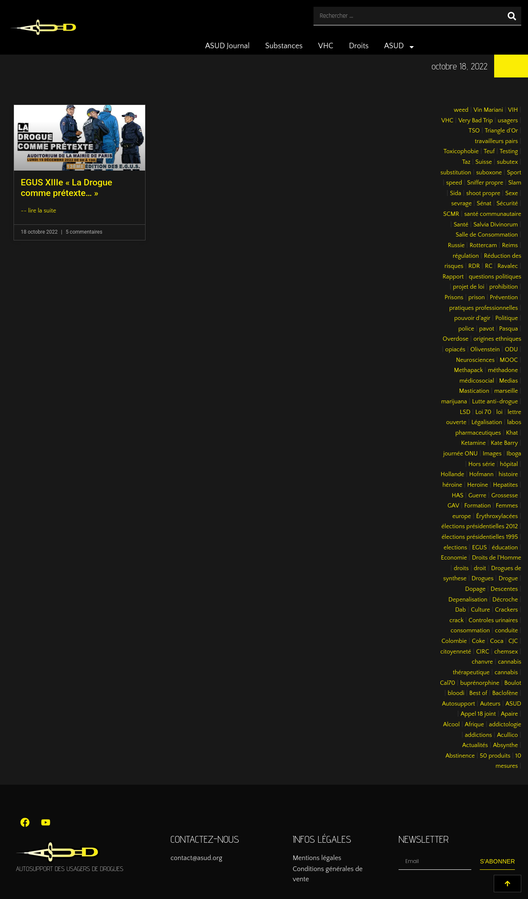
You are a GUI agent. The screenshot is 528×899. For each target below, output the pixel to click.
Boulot (512, 683)
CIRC (482, 651)
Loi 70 (484, 412)
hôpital (509, 464)
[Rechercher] (512, 16)
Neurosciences (475, 360)
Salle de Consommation (487, 235)
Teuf (489, 151)
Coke (478, 641)
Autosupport (458, 703)
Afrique (474, 724)
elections (455, 547)
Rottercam (483, 245)
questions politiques (495, 276)
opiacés (455, 349)
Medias (508, 381)
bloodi (456, 693)
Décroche (505, 599)
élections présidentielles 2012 (479, 526)
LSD (465, 412)
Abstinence (460, 756)
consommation (470, 630)
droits (461, 568)
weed (461, 110)
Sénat (484, 203)
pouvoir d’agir (472, 318)
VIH (513, 110)
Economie (454, 557)
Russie (456, 245)
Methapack (468, 370)
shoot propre (483, 193)
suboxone (489, 172)
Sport (514, 172)
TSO (473, 130)
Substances (283, 46)
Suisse (484, 162)
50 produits (495, 756)
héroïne (452, 485)
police (466, 328)
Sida (455, 193)
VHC (325, 46)
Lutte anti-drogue (495, 401)
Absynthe (505, 745)
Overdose (455, 339)
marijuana (454, 401)
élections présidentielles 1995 (480, 537)
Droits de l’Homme (496, 557)
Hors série (481, 464)
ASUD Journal (227, 46)
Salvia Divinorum (495, 224)
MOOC (509, 360)
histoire (508, 474)
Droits (359, 46)
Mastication (474, 391)
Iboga (513, 453)
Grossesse (504, 495)
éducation (505, 547)
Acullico (507, 735)
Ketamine (473, 443)
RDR (474, 266)
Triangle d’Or (501, 130)
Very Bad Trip (475, 120)
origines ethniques (497, 339)
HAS (457, 495)
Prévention (504, 297)
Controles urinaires (493, 620)
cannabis (506, 672)
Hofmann (481, 474)
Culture (480, 610)
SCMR (451, 214)
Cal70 (447, 683)
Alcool (451, 724)
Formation (477, 505)
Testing (509, 151)
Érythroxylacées (497, 516)
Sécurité (507, 203)
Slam (514, 182)
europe (461, 516)
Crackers (506, 610)
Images (492, 453)
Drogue (508, 578)
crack (456, 620)
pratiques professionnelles (483, 308)
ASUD (399, 47)
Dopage (475, 589)
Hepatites (505, 485)
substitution (455, 172)
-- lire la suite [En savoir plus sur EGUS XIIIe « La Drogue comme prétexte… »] (38, 210)
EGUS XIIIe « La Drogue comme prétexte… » (66, 187)
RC (488, 266)
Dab (460, 610)
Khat (512, 433)
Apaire (509, 714)
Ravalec (508, 266)
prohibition (503, 287)
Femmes (507, 505)
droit (480, 568)
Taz (466, 162)
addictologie (505, 724)
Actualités (475, 745)
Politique (506, 318)
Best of (478, 693)
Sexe (511, 193)
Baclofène (505, 693)
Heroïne (477, 485)
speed (454, 182)
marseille (506, 391)
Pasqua (508, 328)
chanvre (482, 662)
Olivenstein (485, 349)
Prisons (454, 297)
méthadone (503, 370)
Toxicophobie (460, 151)
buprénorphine (480, 683)
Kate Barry (504, 443)
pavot (486, 328)
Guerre (477, 495)
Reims (510, 245)
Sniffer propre (485, 182)
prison (476, 297)
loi (499, 412)
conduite (506, 630)
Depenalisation (467, 599)
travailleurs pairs (496, 141)
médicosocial (476, 381)
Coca (496, 641)
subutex (507, 162)
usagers (508, 120)
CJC (513, 641)
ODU (511, 349)
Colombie (454, 641)
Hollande (453, 474)
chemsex (506, 651)
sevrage (461, 203)
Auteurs (490, 703)
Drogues (483, 578)
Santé (461, 224)
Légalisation (486, 422)
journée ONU (460, 453)
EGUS (479, 547)
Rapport (453, 276)
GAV (453, 505)
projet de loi (468, 287)
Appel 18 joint (478, 714)
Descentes (504, 589)
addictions (478, 735)
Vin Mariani (488, 110)
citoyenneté (455, 651)
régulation (466, 256)
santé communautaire (492, 214)
